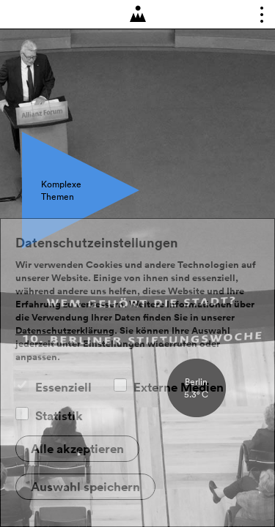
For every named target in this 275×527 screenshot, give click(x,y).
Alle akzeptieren (77, 449)
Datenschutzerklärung (64, 330)
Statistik (59, 416)
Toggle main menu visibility (257, 17)
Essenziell (63, 387)
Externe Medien (178, 387)
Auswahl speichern (85, 487)
